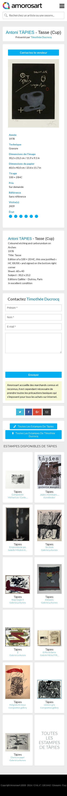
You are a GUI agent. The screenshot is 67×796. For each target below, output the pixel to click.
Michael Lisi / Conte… (17, 497)
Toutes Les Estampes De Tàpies (33, 426)
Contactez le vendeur (33, 52)
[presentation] (32, 363)
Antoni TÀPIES (20, 32)
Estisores (49, 599)
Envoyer (33, 374)
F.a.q (64, 785)
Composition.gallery (17, 707)
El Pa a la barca (49, 652)
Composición (18, 494)
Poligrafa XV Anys (17, 705)
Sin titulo (49, 547)
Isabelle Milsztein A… (17, 550)
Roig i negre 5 (18, 599)
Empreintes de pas (17, 547)
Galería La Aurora (49, 550)
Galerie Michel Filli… (49, 655)
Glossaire (56, 785)
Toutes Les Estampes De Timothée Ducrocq (33, 435)
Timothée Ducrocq (41, 37)
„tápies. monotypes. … (49, 494)
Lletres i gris (49, 705)
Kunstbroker (49, 497)
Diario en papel (17, 757)
